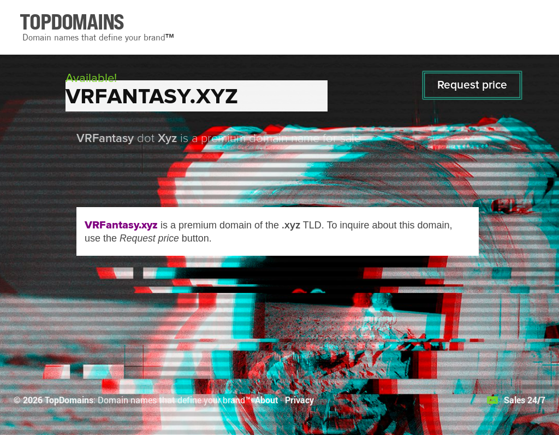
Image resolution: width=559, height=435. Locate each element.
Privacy (299, 399)
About (266, 399)
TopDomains (69, 399)
